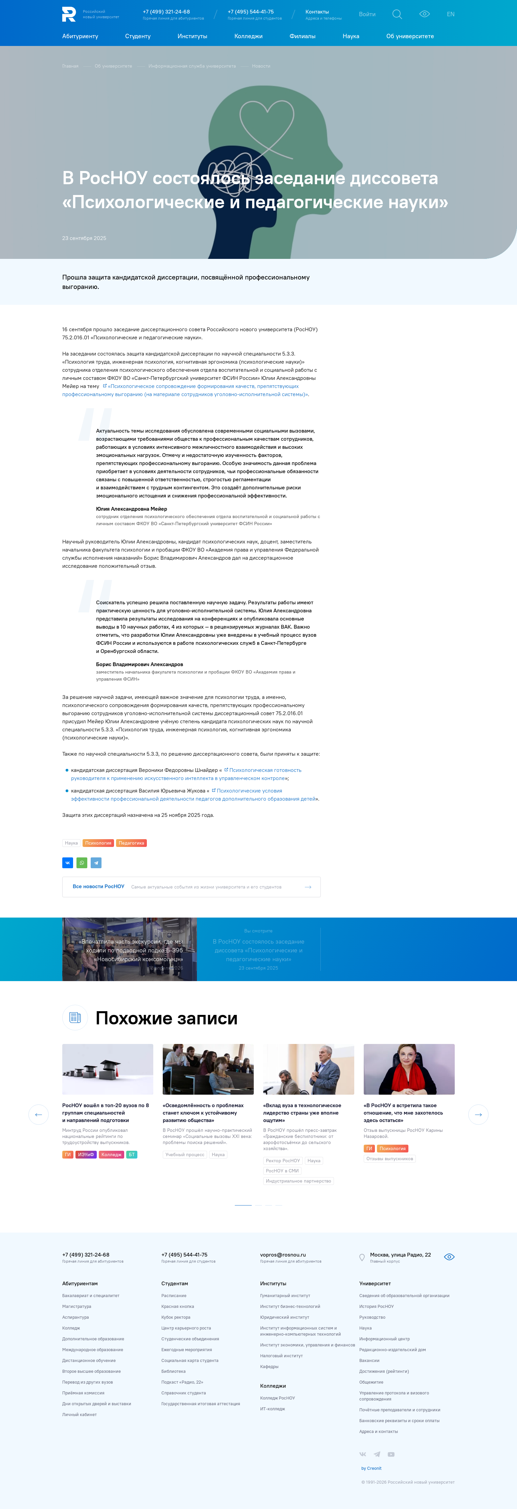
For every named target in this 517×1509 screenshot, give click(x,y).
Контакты (317, 11)
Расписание (173, 1295)
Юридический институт (284, 1317)
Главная (71, 66)
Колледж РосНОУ (277, 1398)
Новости (261, 66)
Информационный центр (384, 1338)
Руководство (372, 1317)
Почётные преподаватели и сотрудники (400, 1409)
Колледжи (273, 1385)
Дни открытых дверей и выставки (96, 1403)
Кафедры (269, 1366)
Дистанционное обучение (89, 1360)
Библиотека (173, 1371)
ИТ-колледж (272, 1408)
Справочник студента (183, 1392)
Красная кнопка (177, 1306)
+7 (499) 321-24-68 (166, 11)
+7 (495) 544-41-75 (251, 11)
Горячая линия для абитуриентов (173, 18)
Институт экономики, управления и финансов (307, 1344)
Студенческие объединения (190, 1338)
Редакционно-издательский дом (392, 1349)
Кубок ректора (175, 1317)
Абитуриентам (80, 1283)
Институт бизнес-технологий (290, 1306)
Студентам (174, 1283)
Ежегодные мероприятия (186, 1349)
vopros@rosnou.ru (283, 1254)
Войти (367, 14)
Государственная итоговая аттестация (200, 1403)
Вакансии (369, 1360)
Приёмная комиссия (83, 1392)
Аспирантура (75, 1317)
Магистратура (76, 1306)
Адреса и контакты (378, 1431)
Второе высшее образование (91, 1371)
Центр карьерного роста (186, 1328)
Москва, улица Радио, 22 (400, 1254)
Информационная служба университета (193, 66)
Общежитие (371, 1382)
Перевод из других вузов (87, 1382)
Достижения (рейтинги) (384, 1371)
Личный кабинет (79, 1414)
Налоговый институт (281, 1355)
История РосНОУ (376, 1306)
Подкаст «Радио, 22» (182, 1382)
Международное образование (92, 1349)
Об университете (114, 66)
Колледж (71, 1328)
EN (451, 14)
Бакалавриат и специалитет (90, 1295)
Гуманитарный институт (285, 1295)
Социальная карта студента (190, 1360)
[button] (243, 1204)
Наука (365, 1328)
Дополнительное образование (93, 1338)
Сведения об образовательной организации (404, 1295)
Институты (273, 1283)
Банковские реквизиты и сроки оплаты (399, 1420)
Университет (375, 1283)
